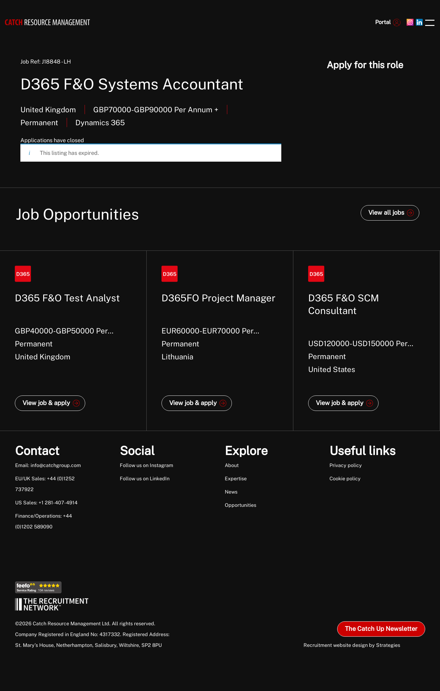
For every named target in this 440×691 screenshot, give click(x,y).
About (232, 465)
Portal (383, 22)
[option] (73, 341)
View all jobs (386, 212)
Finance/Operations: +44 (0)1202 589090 (43, 521)
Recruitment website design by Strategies (352, 645)
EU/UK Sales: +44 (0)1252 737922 (45, 484)
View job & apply (46, 403)
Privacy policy (345, 465)
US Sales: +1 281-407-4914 (46, 503)
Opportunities (240, 505)
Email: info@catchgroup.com (48, 465)
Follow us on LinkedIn (145, 479)
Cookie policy (345, 479)
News (231, 492)
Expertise (236, 479)
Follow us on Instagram (146, 465)
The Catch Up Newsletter (381, 628)
